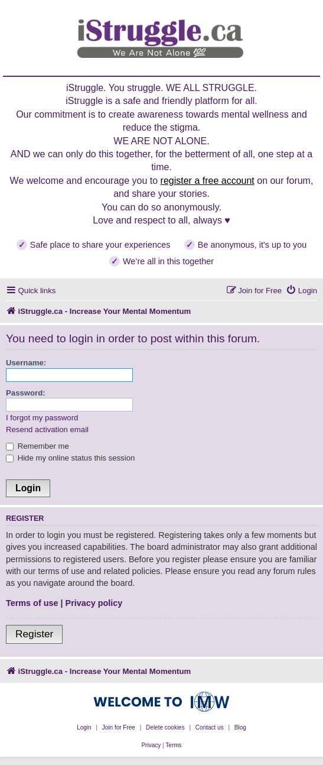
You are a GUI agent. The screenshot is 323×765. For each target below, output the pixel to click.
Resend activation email (47, 429)
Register (34, 634)
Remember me (37, 446)
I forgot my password (42, 417)
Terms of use (32, 603)
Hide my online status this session (70, 457)
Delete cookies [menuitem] (165, 727)
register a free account (208, 181)
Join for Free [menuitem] (118, 727)
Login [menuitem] (84, 727)
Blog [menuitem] (240, 727)
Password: (25, 392)
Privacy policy (94, 603)
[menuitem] (301, 290)
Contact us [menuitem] (209, 727)
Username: (26, 362)
